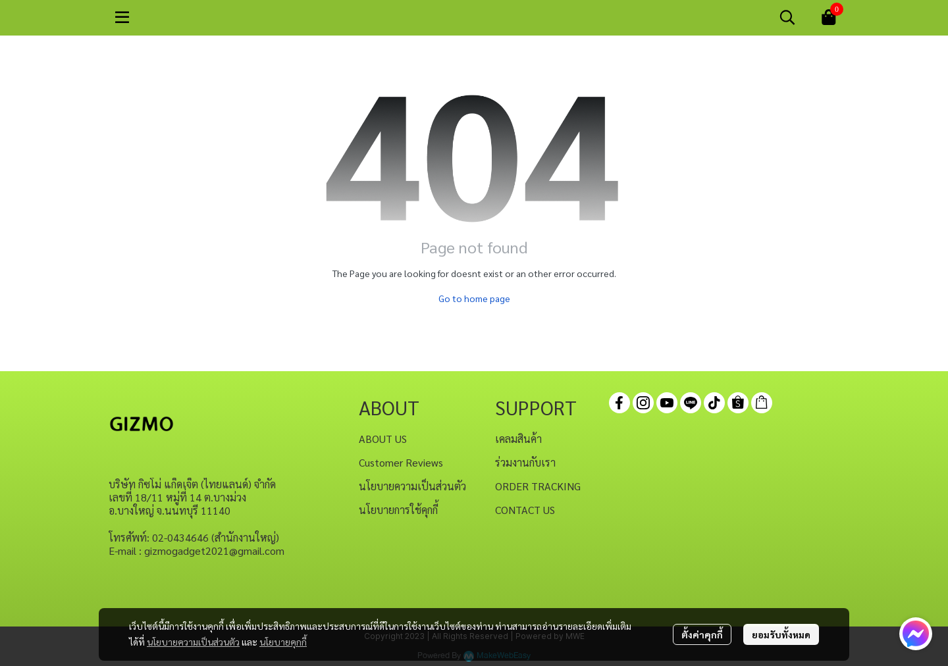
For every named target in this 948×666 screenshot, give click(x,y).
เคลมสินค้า (518, 439)
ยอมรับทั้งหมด (781, 634)
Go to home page (474, 298)
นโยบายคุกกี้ (283, 642)
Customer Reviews (401, 462)
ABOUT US (383, 439)
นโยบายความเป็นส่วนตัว (193, 642)
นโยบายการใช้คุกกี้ (398, 510)
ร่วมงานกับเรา (525, 462)
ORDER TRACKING (538, 486)
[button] (787, 17)
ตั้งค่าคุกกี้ (702, 634)
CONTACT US (525, 510)
